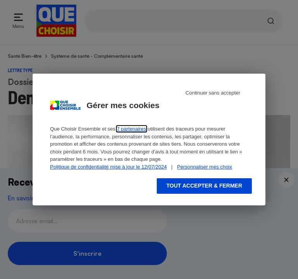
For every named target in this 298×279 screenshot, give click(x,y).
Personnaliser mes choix (204, 167)
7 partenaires (131, 129)
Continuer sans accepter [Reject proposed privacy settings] (212, 93)
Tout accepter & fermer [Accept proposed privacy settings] (204, 186)
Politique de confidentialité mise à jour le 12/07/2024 (108, 167)
